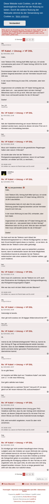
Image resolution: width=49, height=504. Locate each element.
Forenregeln (6, 489)
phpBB (18, 494)
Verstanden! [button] (14, 23)
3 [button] (29, 39)
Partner (24, 491)
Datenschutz (41, 489)
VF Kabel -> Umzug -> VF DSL (17, 51)
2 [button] (26, 39)
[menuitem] (25, 484)
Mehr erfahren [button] (22, 16)
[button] (32, 39)
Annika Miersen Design (29, 496)
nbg (9, 187)
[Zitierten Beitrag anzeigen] (24, 187)
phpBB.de (33, 499)
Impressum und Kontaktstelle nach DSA (24, 489)
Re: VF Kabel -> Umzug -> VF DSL (17, 113)
